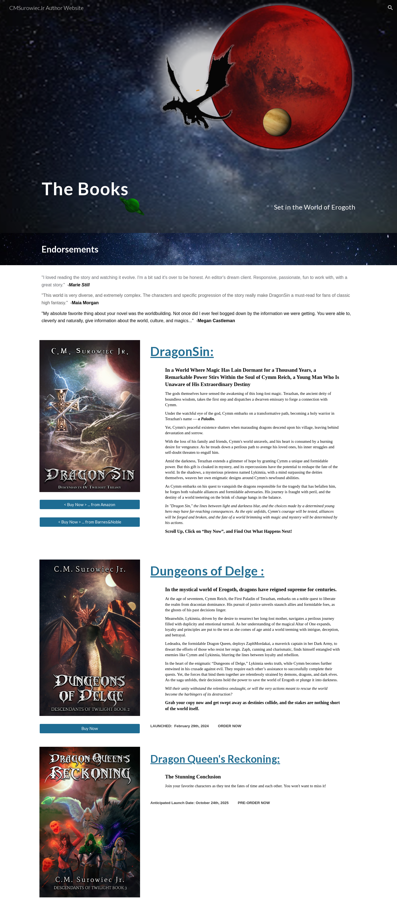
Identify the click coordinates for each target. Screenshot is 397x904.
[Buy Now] (90, 728)
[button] (390, 7)
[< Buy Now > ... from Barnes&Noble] (90, 521)
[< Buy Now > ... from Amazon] (90, 504)
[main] (198, 193)
